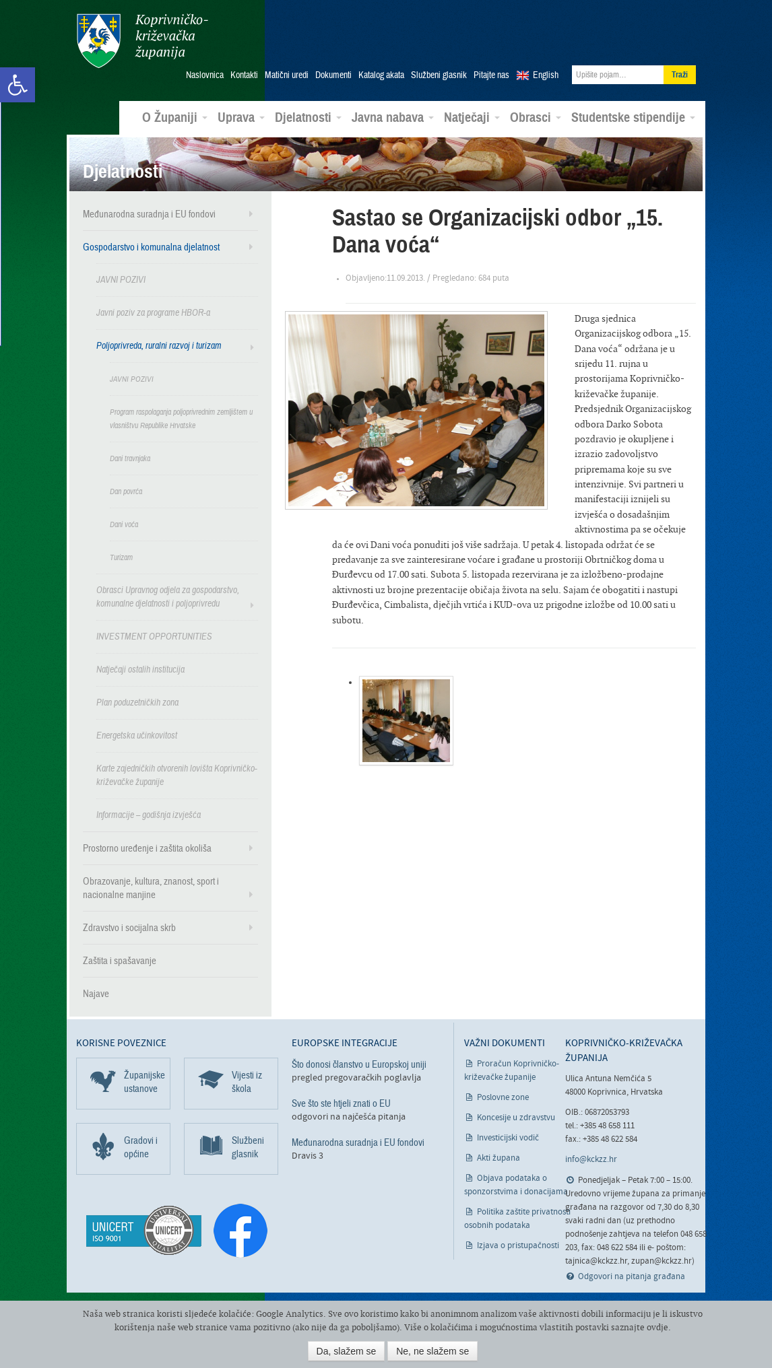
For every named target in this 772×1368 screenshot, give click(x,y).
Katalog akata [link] (381, 75)
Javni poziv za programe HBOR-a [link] (153, 312)
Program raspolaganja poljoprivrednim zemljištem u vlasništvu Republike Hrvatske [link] (181, 418)
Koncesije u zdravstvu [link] (516, 1117)
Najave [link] (96, 993)
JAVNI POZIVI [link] (121, 279)
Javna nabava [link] (393, 117)
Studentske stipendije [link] (633, 117)
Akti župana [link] (498, 1157)
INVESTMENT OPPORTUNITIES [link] (154, 636)
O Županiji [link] (174, 117)
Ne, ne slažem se (432, 1351)
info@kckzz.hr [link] (591, 1159)
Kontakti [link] (244, 75)
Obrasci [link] (535, 117)
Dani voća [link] (124, 523)
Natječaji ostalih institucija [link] (140, 669)
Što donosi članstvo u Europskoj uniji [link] (359, 1063)
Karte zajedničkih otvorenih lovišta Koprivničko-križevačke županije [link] (176, 774)
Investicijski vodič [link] (508, 1137)
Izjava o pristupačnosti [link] (518, 1245)
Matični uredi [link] (287, 75)
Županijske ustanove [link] (144, 1081)
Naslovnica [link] (205, 75)
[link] (17, 84)
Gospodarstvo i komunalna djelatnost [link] (151, 246)
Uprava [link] (241, 117)
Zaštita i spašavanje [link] (119, 960)
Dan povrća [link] (126, 490)
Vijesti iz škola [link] (247, 1081)
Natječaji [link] (472, 117)
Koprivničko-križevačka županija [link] (141, 40)
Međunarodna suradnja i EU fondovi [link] (149, 213)
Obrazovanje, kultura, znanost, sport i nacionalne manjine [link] (151, 887)
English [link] (545, 75)
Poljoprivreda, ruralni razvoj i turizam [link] (159, 345)
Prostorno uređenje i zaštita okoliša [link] (147, 847)
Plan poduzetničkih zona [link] (137, 702)
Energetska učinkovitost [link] (136, 735)
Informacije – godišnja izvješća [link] (148, 814)
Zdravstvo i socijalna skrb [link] (129, 927)
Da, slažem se (347, 1351)
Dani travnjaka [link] (130, 457)
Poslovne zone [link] (503, 1097)
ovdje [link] (657, 1327)
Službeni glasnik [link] (439, 75)
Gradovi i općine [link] (141, 1146)
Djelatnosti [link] (308, 117)
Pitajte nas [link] (491, 75)
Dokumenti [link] (333, 75)
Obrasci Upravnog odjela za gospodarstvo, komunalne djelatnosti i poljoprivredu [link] (167, 596)
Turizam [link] (121, 556)
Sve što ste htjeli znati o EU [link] (341, 1102)
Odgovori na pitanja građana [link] (631, 1275)
